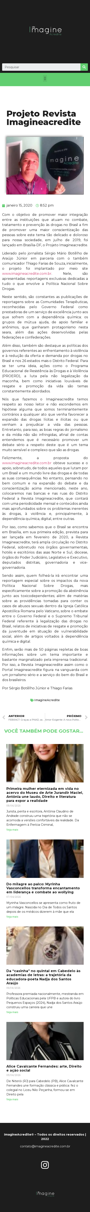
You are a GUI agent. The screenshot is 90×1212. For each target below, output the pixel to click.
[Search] (84, 67)
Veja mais (12, 829)
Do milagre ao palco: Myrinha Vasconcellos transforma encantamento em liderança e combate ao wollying (43, 888)
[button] (45, 78)
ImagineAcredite (47, 700)
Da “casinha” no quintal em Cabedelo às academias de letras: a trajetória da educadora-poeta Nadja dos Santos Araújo (43, 977)
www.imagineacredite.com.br (26, 274)
